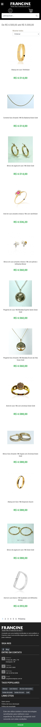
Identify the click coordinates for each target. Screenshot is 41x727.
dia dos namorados (26, 689)
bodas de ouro (19, 692)
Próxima (21, 619)
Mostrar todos (18, 31)
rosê (27, 692)
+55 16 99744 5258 (22, 672)
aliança (5, 689)
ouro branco (13, 689)
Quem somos (6, 701)
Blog (7, 649)
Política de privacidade (8, 706)
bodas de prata (7, 692)
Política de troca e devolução (10, 704)
